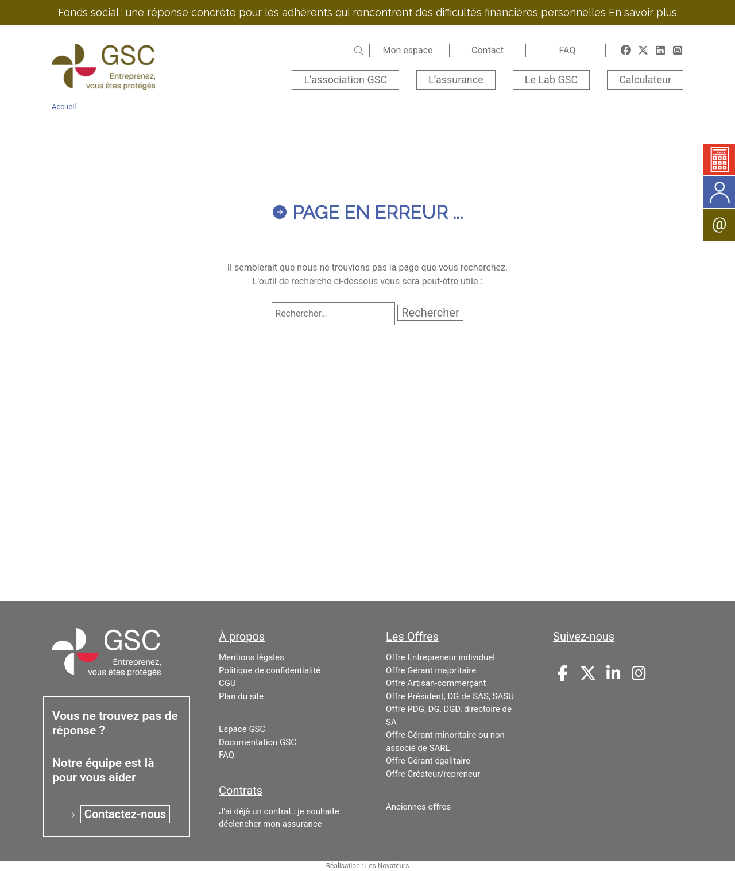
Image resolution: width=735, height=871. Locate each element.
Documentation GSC (257, 742)
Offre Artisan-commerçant (436, 683)
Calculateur (645, 80)
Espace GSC (242, 729)
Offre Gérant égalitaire (428, 761)
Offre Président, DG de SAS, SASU (450, 696)
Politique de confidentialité (269, 670)
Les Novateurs (387, 866)
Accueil (64, 106)
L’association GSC (345, 80)
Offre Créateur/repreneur (433, 774)
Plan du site (241, 696)
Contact (487, 50)
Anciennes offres (418, 806)
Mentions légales (251, 657)
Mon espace (407, 50)
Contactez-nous (125, 814)
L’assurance (455, 80)
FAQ (567, 50)
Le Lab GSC (551, 80)
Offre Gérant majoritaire (431, 670)
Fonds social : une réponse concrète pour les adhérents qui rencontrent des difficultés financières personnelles (367, 12)
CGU (227, 683)
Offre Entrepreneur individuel (440, 657)
